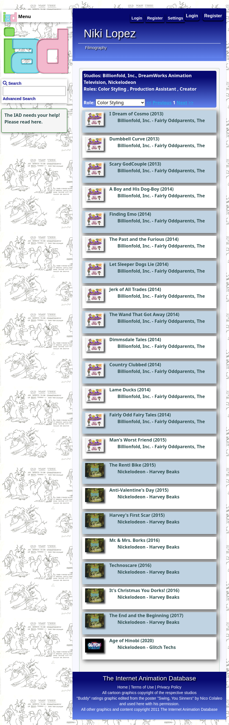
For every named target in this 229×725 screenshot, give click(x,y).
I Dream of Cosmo (129, 114)
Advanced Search (19, 98)
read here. (31, 122)
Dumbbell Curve (127, 139)
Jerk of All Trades (128, 289)
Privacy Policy (169, 687)
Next (182, 103)
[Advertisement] (35, 169)
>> (191, 103)
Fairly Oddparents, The (180, 120)
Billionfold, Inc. (134, 120)
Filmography (96, 47)
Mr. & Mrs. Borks (127, 540)
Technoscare (123, 565)
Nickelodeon (131, 472)
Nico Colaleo (211, 698)
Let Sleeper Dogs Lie (131, 264)
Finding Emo (123, 214)
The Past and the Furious (136, 239)
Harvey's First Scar (129, 515)
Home (122, 687)
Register (213, 15)
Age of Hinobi (124, 640)
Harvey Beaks (164, 472)
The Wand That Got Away (137, 314)
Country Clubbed (128, 365)
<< (148, 103)
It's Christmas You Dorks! (137, 590)
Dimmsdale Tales (128, 339)
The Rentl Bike (125, 465)
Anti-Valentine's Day (131, 490)
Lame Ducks (122, 390)
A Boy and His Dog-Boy (134, 189)
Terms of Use (142, 687)
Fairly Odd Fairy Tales (132, 415)
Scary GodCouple (128, 164)
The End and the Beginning (139, 615)
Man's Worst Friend (130, 440)
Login (192, 15)
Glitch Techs (162, 647)
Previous (162, 103)
